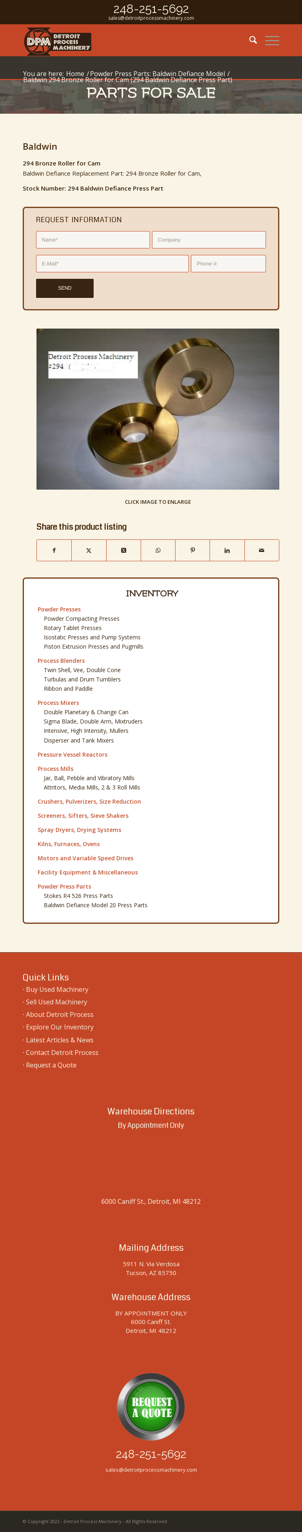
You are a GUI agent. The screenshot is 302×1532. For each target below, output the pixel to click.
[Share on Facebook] (54, 550)
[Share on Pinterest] (193, 550)
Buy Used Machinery (57, 989)
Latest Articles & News (60, 1039)
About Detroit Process (60, 1014)
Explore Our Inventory (60, 1027)
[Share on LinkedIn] (227, 550)
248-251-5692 (151, 9)
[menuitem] (249, 40)
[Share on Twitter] (89, 550)
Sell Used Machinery (56, 1001)
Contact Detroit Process (62, 1052)
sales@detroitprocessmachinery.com (151, 18)
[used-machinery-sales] (125, 40)
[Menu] (268, 40)
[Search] (249, 40)
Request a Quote (51, 1065)
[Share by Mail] (262, 550)
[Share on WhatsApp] (158, 550)
